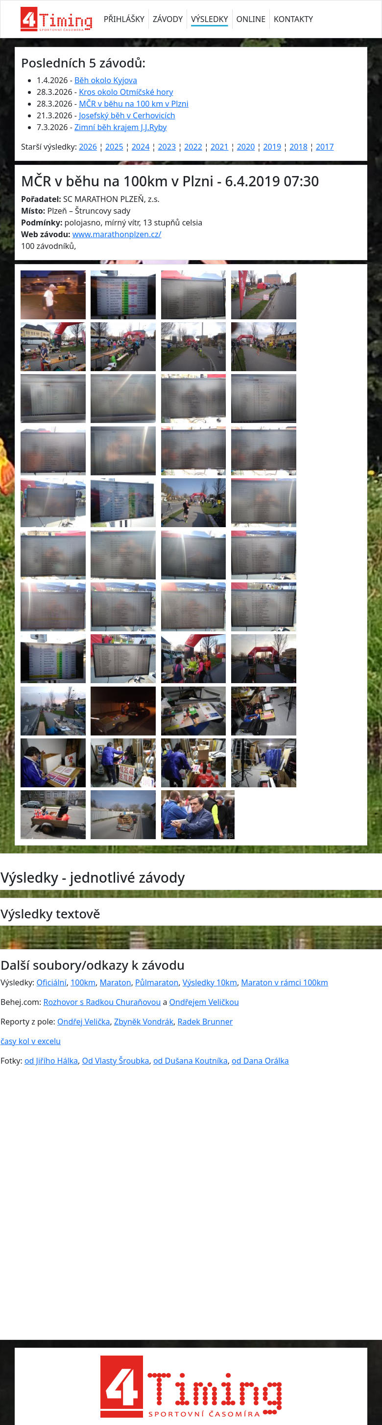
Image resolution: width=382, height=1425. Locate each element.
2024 (141, 146)
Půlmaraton (156, 982)
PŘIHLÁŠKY (124, 19)
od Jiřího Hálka (51, 1060)
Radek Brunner (205, 1021)
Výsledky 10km (210, 982)
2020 (246, 146)
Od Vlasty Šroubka (115, 1060)
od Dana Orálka (260, 1060)
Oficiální (52, 982)
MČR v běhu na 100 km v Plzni (134, 103)
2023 (167, 146)
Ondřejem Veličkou (204, 1002)
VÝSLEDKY (209, 19)
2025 (114, 146)
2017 (325, 146)
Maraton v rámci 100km (284, 982)
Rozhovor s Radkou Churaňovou (102, 1002)
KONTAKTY (293, 19)
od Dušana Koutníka (190, 1060)
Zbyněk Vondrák (143, 1021)
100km (83, 982)
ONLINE (251, 19)
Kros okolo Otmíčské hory (126, 92)
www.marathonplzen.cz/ (117, 234)
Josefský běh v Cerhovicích (127, 115)
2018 (298, 146)
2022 (193, 146)
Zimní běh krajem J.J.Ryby (120, 127)
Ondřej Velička (83, 1021)
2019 (272, 146)
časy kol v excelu (30, 1041)
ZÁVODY (168, 19)
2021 (220, 146)
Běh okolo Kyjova (105, 80)
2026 (88, 146)
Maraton (115, 982)
